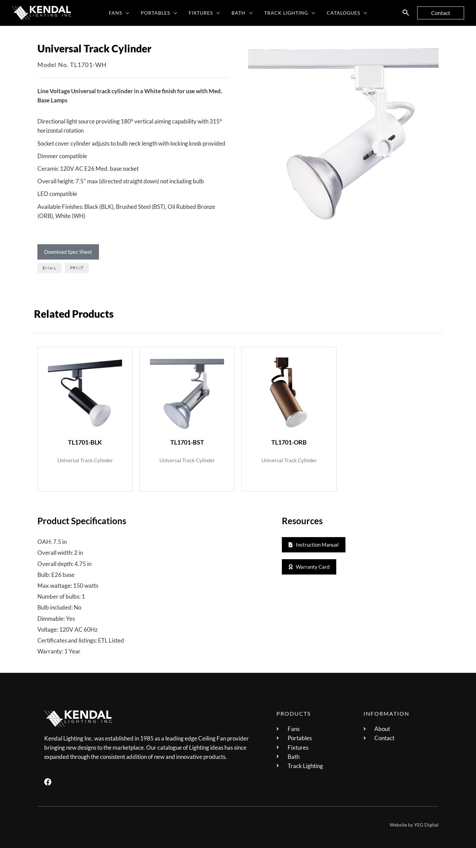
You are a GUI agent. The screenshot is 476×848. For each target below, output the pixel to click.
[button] (406, 12)
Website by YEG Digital (414, 825)
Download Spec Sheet (68, 252)
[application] (130, 13)
